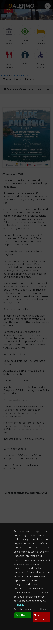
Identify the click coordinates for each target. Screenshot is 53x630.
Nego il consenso (39, 617)
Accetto (20, 615)
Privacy (20, 605)
